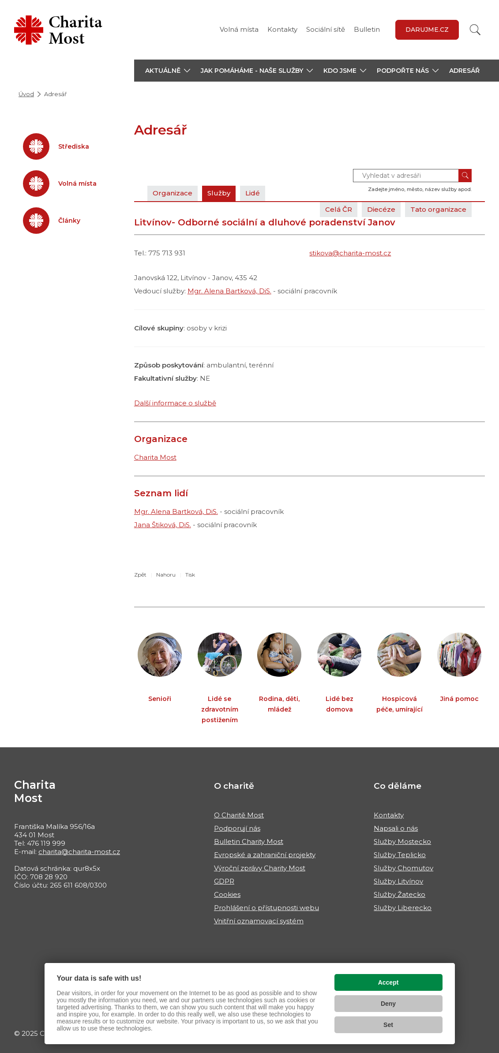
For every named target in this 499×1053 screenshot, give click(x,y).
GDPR (224, 881)
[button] (167, 71)
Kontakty (282, 29)
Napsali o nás (396, 828)
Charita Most (155, 457)
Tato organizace (438, 209)
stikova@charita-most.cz (350, 253)
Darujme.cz (427, 30)
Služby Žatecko (399, 894)
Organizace (172, 193)
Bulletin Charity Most (248, 841)
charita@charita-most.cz (79, 851)
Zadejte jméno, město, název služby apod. (420, 189)
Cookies (227, 894)
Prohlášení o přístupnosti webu (266, 907)
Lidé (252, 193)
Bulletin (367, 29)
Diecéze (381, 209)
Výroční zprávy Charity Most (259, 868)
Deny (388, 1003)
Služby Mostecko (402, 841)
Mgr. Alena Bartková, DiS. (229, 291)
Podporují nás (237, 828)
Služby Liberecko (402, 907)
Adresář (464, 71)
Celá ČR (338, 209)
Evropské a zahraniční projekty (264, 855)
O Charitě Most (239, 815)
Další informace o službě (175, 403)
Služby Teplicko (400, 855)
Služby (218, 193)
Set (388, 1024)
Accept (388, 982)
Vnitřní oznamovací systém (259, 921)
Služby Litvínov (398, 881)
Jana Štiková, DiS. (162, 525)
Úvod (26, 93)
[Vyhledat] (475, 30)
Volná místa (239, 29)
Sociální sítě (325, 29)
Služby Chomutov (403, 868)
